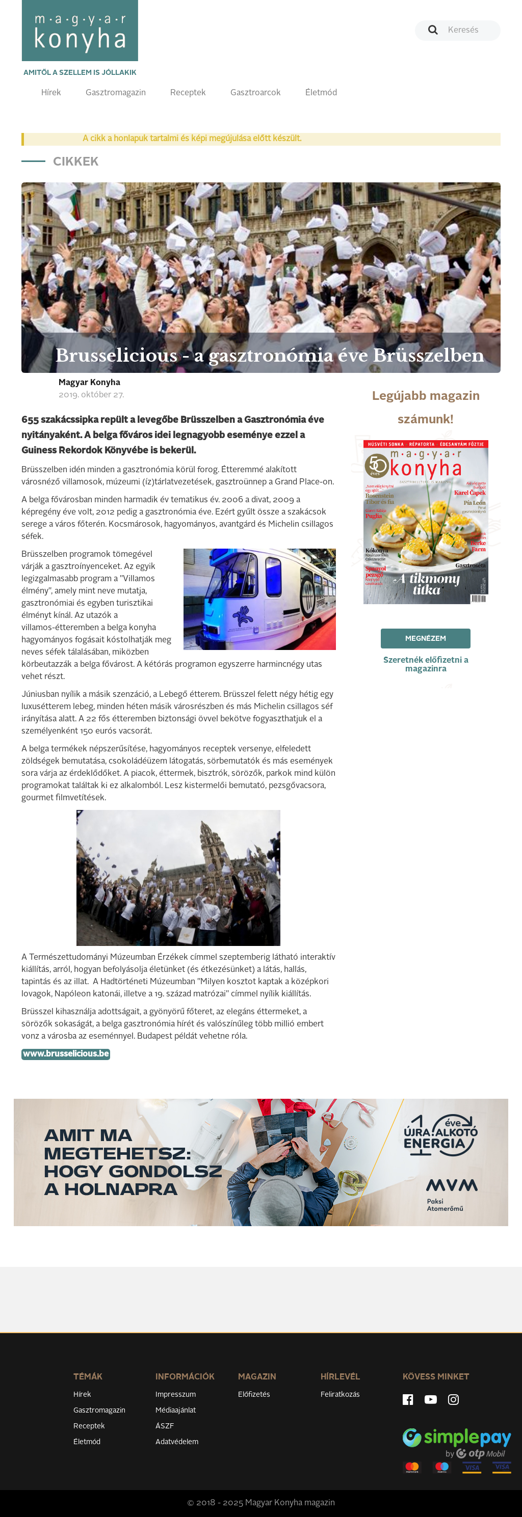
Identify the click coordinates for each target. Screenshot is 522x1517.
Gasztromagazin (116, 93)
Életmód (321, 93)
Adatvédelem (176, 1442)
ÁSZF (164, 1426)
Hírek (51, 93)
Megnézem (425, 638)
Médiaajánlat (175, 1410)
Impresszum (175, 1394)
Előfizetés (254, 1394)
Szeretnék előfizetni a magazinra (425, 665)
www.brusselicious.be (66, 1054)
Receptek (188, 93)
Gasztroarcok (255, 93)
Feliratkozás (340, 1394)
